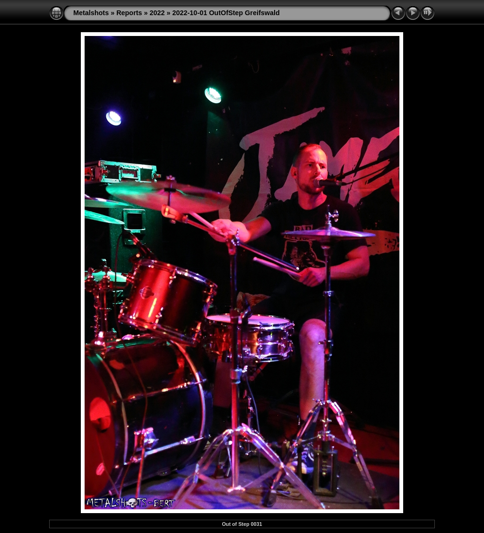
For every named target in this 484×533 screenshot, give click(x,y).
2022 (157, 13)
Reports (129, 13)
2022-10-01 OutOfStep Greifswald (226, 13)
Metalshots (91, 13)
